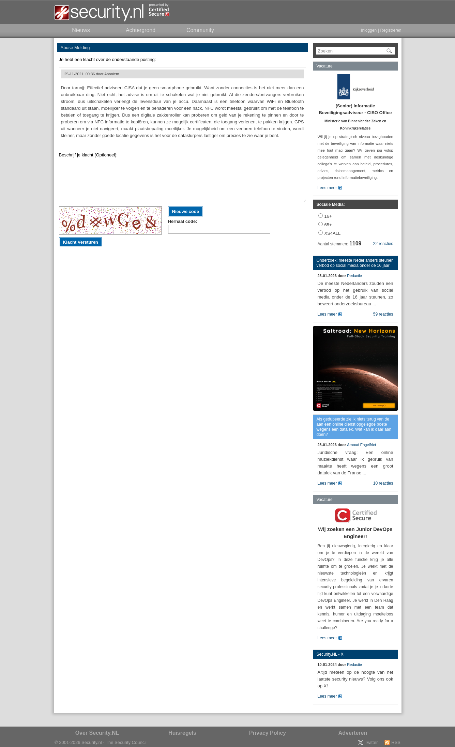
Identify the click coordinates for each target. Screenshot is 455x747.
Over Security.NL (97, 733)
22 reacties (383, 243)
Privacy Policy (267, 733)
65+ (328, 224)
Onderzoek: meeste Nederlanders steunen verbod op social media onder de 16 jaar (355, 263)
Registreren (390, 30)
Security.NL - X (330, 654)
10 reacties (383, 483)
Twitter (371, 742)
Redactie (354, 276)
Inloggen (369, 30)
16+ (328, 216)
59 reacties (383, 314)
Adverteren (352, 733)
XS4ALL (332, 233)
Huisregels (182, 733)
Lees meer (327, 187)
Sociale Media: (331, 204)
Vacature (325, 66)
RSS (395, 742)
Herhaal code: (182, 221)
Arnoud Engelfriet (361, 445)
